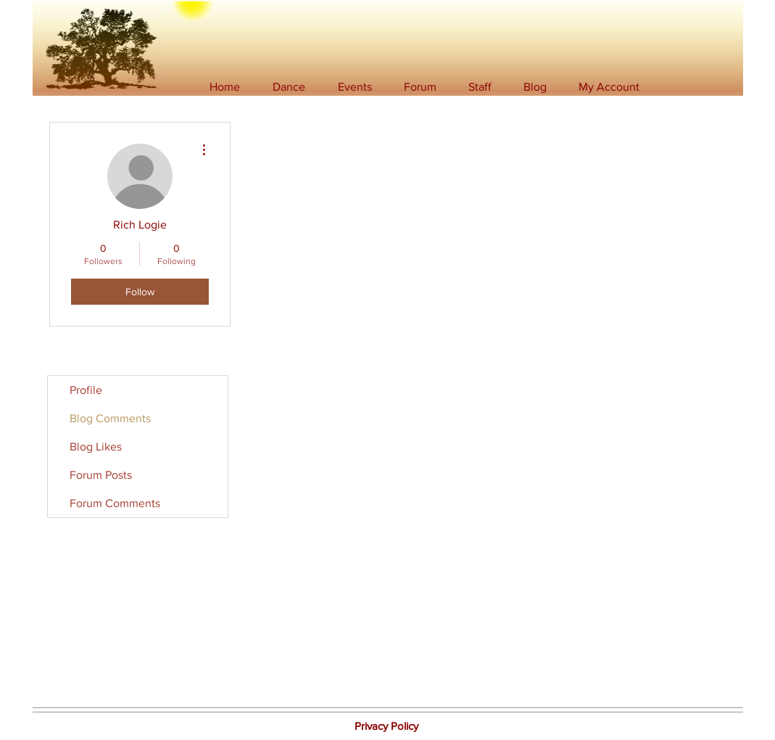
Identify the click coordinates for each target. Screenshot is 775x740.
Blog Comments (110, 418)
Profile (86, 390)
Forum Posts (101, 475)
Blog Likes (96, 446)
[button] (289, 86)
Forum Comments (115, 503)
